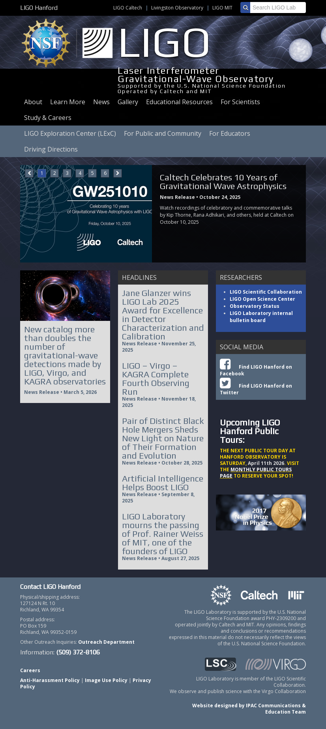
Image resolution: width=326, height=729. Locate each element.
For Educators (229, 133)
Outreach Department (106, 642)
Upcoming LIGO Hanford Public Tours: (250, 431)
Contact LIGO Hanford (50, 586)
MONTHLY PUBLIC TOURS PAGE (256, 472)
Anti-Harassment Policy (50, 680)
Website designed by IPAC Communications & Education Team (249, 708)
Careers (30, 670)
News (101, 101)
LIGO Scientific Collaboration (266, 292)
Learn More (67, 101)
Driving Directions (51, 149)
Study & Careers (47, 117)
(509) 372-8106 (78, 652)
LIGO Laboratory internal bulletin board (261, 317)
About (33, 101)
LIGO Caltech (127, 7)
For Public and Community (162, 133)
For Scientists (240, 101)
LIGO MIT (222, 7)
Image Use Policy (106, 680)
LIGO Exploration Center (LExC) (70, 133)
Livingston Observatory (177, 7)
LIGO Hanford (39, 7)
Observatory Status (254, 306)
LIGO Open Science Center (262, 299)
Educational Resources (179, 101)
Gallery (128, 101)
